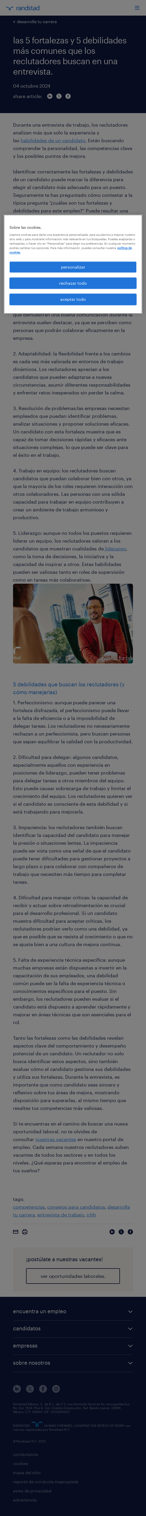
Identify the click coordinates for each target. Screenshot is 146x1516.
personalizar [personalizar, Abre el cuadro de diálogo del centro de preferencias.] (73, 266)
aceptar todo (73, 299)
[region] (73, 264)
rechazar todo (73, 283)
